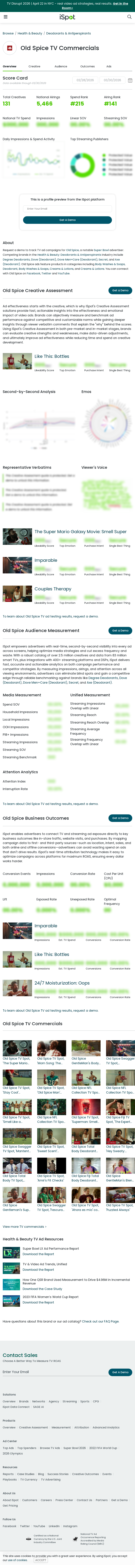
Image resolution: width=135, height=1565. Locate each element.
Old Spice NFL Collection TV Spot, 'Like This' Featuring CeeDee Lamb (51, 1119)
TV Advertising (50, 1480)
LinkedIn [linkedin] (54, 1526)
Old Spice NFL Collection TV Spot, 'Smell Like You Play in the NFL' (120, 1090)
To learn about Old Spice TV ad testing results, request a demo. (50, 616)
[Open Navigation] (5, 17)
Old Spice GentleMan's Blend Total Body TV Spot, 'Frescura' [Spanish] (120, 1178)
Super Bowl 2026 (75, 1448)
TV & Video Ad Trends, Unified (45, 1264)
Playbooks (10, 1480)
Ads (108, 66)
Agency (54, 1401)
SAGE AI (38, 1407)
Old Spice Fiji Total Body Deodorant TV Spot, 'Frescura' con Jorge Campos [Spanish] (86, 1178)
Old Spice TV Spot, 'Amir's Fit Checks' (50, 1178)
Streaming (70, 1401)
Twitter (46, 273)
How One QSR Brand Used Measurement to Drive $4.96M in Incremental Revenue (76, 1281)
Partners (102, 1500)
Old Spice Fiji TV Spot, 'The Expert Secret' (118, 1119)
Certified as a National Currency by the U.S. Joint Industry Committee (48, 1539)
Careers (46, 1500)
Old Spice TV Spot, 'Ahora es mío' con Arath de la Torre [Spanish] (85, 1207)
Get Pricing (10, 1506)
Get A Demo (67, 220)
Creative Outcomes (85, 1474)
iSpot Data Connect (16, 1407)
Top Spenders (26, 1448)
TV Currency (28, 1480)
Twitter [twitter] (25, 1526)
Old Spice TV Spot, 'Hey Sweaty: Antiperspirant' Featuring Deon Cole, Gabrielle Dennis (119, 1149)
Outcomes (87, 66)
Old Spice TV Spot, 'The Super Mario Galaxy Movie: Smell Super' (16, 1061)
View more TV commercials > (24, 1227)
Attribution (81, 1427)
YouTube (64, 273)
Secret (103, 260)
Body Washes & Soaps (110, 264)
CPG (96, 1401)
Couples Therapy (53, 589)
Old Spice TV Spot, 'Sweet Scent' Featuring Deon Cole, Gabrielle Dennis (50, 1149)
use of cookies (17, 1560)
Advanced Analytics (106, 1427)
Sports (84, 1401)
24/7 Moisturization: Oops (62, 983)
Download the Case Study (42, 1289)
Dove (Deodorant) (43, 260)
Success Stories (58, 1474)
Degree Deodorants (16, 260)
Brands (24, 1401)
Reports (8, 1474)
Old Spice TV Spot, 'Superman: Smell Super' (85, 1119)
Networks (38, 1401)
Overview (9, 66)
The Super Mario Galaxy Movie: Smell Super (81, 532)
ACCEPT (40, 1560)
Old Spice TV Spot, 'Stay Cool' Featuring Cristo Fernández (16, 1090)
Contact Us (84, 1500)
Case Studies (25, 1474)
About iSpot (11, 1500)
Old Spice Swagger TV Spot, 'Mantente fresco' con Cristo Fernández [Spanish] (17, 1149)
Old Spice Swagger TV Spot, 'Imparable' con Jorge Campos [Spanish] (120, 1061)
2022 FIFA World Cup (103, 1448)
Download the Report (38, 1254)
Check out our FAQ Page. (100, 1321)
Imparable (46, 560)
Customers (29, 1500)
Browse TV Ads (50, 1448)
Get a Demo (120, 290)
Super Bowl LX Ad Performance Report (51, 1249)
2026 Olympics (13, 1453)
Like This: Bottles (52, 356)
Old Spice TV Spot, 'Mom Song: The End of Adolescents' (50, 1061)
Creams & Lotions (62, 269)
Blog (41, 1474)
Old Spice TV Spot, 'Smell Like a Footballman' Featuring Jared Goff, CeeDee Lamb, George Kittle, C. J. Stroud (16, 1119)
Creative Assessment (33, 1427)
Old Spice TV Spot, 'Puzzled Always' (119, 1207)
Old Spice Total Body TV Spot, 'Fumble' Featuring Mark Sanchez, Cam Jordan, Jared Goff (16, 1178)
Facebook (33, 273)
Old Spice (72, 250)
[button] (102, 80)
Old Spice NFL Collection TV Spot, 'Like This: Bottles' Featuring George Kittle (86, 1090)
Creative (34, 66)
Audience (61, 66)
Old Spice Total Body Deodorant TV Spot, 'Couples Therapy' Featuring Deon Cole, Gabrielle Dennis (86, 1149)
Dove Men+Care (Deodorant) (77, 260)
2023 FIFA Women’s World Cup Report (51, 1297)
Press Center (64, 1500)
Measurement (61, 1427)
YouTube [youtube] (39, 1526)
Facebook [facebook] (9, 1526)
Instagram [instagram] (70, 1526)
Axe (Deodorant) (99, 683)
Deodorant (10, 269)
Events (107, 1474)
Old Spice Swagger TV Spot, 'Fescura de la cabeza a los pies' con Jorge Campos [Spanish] (51, 1207)
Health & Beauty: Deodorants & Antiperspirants (69, 255)
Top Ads (8, 1448)
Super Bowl (101, 250)
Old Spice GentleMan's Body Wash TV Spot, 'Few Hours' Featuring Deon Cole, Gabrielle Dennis (86, 1061)
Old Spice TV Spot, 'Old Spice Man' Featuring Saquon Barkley (50, 1090)
